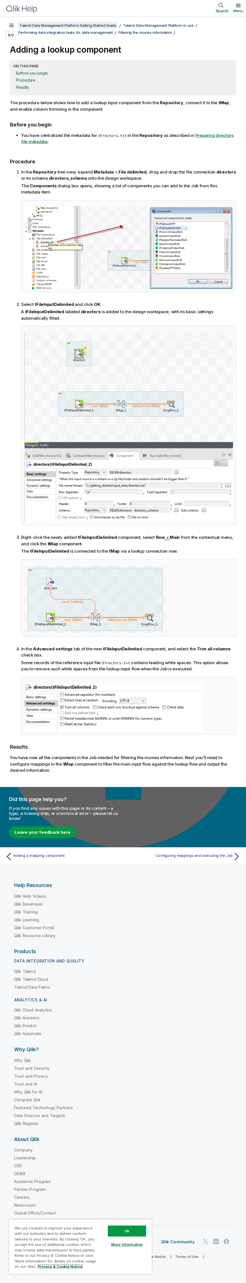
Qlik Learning (26, 919)
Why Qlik (22, 1060)
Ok (126, 1231)
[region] (80, 1246)
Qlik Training (26, 912)
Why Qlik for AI (28, 1091)
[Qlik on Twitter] (205, 1241)
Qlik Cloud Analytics (33, 1010)
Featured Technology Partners (43, 1107)
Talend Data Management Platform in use (158, 25)
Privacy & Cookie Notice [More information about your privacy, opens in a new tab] (60, 1266)
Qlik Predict (25, 1025)
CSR (18, 1165)
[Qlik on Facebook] (226, 1241)
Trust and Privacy (31, 1076)
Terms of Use (187, 1257)
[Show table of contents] (11, 25)
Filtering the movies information (145, 32)
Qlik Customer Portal (34, 927)
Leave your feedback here (42, 832)
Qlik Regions (26, 1123)
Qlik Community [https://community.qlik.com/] (178, 1241)
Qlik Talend (25, 971)
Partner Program (30, 1189)
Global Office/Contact (35, 1213)
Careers (22, 1197)
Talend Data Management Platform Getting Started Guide (67, 25)
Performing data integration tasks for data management (65, 32)
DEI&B (19, 1173)
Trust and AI (25, 1084)
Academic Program (32, 1181)
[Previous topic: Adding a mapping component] (62, 856)
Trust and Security (32, 1068)
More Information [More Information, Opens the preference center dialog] (127, 1244)
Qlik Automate (27, 1033)
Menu (238, 10)
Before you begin (32, 73)
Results (22, 87)
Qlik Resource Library (34, 935)
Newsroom (24, 1205)
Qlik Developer (28, 904)
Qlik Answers (26, 1017)
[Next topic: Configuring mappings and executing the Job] (183, 856)
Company (23, 1150)
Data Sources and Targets (39, 1115)
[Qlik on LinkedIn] (216, 1241)
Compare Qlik (27, 1099)
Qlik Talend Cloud (31, 979)
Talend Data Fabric (32, 987)
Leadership (25, 1157)
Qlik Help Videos (30, 896)
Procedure (25, 80)
